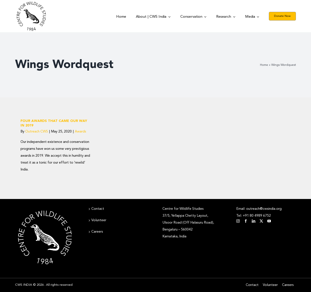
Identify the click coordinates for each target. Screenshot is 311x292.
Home (264, 64)
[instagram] (238, 221)
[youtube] (269, 221)
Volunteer (98, 220)
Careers (97, 232)
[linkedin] (253, 221)
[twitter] (261, 221)
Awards (80, 131)
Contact (97, 209)
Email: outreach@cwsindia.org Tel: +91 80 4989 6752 (259, 212)
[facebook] (246, 221)
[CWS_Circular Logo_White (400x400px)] (45, 209)
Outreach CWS (36, 131)
